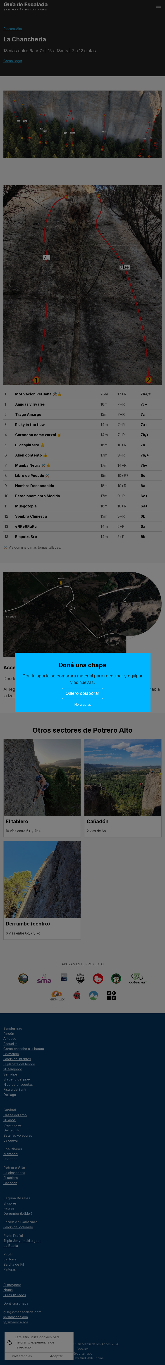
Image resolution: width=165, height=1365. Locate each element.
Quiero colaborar (82, 693)
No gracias (82, 704)
